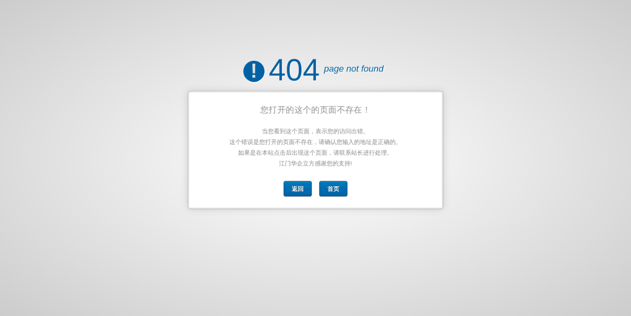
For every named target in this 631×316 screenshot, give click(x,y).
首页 (333, 187)
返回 (298, 187)
